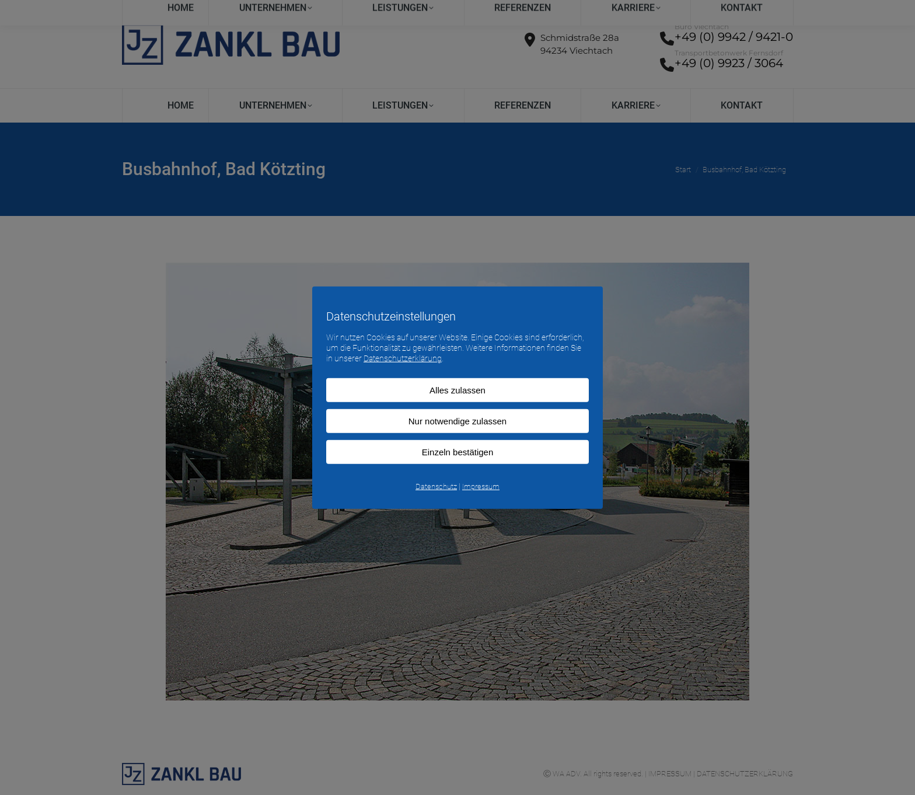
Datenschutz (436, 486)
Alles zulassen (457, 390)
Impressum (481, 486)
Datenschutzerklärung (403, 358)
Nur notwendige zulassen (457, 421)
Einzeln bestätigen (458, 451)
